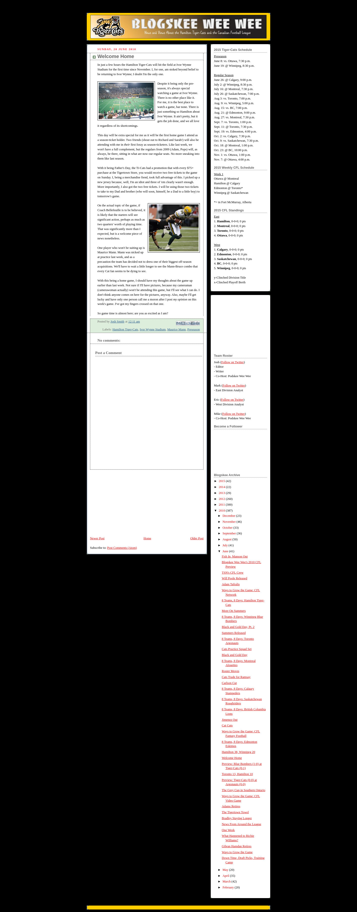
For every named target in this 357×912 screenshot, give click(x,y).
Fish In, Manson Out (235, 556)
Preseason (193, 329)
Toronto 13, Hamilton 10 (237, 774)
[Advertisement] (124, 501)
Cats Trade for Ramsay (236, 677)
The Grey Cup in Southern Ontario (243, 790)
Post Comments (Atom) (122, 548)
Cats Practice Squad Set (237, 649)
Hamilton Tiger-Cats (125, 329)
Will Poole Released (234, 578)
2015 (222, 481)
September (230, 533)
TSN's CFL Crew (232, 572)
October (228, 527)
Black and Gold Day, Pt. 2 (238, 627)
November (230, 521)
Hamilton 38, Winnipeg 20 (238, 752)
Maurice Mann (176, 329)
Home (147, 538)
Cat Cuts (227, 725)
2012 (222, 499)
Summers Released (234, 633)
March (227, 881)
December (229, 516)
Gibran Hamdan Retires (237, 846)
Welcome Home (232, 758)
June (226, 551)
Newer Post (97, 538)
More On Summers (234, 611)
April (226, 876)
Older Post (197, 538)
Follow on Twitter (232, 362)
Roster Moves (230, 671)
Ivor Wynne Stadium (153, 329)
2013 (222, 493)
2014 (222, 487)
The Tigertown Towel (235, 812)
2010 (222, 510)
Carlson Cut (229, 683)
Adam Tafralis (231, 584)
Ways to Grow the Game (237, 852)
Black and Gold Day (234, 655)
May (226, 870)
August (228, 539)
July (226, 545)
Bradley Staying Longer (237, 818)
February (229, 887)
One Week (228, 830)
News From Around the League (241, 824)
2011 (222, 504)
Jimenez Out (230, 719)
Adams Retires (231, 806)
